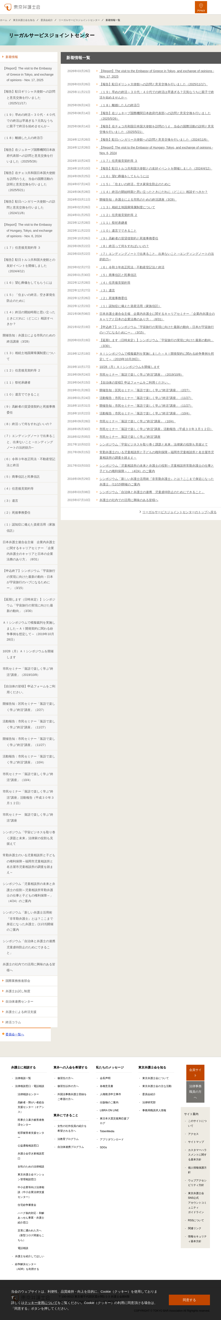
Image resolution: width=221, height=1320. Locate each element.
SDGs (103, 1147)
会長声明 (105, 1078)
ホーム (3, 20)
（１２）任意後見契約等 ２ (22, 370)
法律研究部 (149, 1102)
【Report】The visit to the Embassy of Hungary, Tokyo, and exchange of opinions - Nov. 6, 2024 (27, 230)
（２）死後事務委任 (16, 512)
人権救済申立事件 (110, 1094)
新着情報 (12, 57)
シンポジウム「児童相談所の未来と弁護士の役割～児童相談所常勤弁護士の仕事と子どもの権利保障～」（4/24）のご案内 (29, 892)
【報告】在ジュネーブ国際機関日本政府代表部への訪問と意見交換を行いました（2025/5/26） (29, 155)
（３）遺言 (10, 500)
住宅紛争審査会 (27, 1204)
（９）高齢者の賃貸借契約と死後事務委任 (29, 409)
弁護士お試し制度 (18, 991)
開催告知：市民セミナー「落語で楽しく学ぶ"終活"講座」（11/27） (29, 741)
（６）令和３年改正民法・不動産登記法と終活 (29, 462)
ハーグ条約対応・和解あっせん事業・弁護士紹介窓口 (31, 1218)
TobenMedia (107, 1131)
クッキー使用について (40, 1303)
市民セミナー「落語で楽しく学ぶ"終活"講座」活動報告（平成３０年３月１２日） (28, 797)
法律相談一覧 (23, 1078)
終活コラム (13, 1022)
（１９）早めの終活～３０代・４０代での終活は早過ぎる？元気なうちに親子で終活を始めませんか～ (29, 120)
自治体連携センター (19, 1001)
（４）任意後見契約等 (18, 488)
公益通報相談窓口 (28, 1145)
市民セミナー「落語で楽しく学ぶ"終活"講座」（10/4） (28, 777)
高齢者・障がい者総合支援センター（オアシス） (31, 1107)
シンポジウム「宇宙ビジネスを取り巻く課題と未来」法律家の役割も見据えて (29, 838)
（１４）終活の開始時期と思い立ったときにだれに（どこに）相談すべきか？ (29, 318)
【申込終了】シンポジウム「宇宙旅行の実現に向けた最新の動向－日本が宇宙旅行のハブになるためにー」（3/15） (29, 579)
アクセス (193, 1126)
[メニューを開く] (214, 7)
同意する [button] (189, 1300)
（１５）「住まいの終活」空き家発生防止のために (29, 297)
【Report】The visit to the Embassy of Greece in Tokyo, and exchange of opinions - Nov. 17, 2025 (28, 74)
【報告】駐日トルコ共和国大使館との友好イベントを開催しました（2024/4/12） (29, 265)
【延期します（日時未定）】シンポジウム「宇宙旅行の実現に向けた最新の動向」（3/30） (29, 605)
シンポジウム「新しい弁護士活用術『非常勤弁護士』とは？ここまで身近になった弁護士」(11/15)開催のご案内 (28, 921)
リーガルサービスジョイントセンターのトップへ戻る (179, 512)
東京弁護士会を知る (24, 20)
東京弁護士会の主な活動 (156, 1086)
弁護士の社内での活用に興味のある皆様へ (29, 967)
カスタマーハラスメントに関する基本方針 (197, 1147)
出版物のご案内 (109, 1102)
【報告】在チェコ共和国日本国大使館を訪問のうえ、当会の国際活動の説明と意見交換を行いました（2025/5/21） (29, 181)
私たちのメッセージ (110, 1067)
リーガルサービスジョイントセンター (79, 20)
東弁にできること (65, 1115)
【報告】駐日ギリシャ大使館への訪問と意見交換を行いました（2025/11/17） (29, 97)
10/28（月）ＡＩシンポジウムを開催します (28, 654)
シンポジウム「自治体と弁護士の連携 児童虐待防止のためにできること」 (30, 947)
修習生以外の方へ (68, 1086)
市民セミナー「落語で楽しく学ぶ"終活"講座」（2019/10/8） (28, 671)
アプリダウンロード (112, 1139)
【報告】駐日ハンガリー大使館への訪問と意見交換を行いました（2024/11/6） (29, 207)
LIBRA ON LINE (109, 1110)
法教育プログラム (68, 1139)
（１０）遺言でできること (21, 394)
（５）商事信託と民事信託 (21, 476)
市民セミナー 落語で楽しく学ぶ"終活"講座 (28, 817)
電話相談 (23, 1248)
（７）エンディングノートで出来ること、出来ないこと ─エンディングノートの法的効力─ (29, 441)
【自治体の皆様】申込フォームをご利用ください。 (29, 689)
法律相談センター (28, 1094)
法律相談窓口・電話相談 (29, 1086)
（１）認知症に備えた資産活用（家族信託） (29, 527)
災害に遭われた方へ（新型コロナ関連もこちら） (31, 1235)
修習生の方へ (65, 1078)
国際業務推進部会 (18, 981)
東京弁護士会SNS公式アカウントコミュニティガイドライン (197, 1195)
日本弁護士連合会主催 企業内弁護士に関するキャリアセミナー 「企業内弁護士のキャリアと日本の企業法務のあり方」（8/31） (29, 550)
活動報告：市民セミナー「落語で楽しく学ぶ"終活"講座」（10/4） (29, 759)
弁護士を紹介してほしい (29, 1256)
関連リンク (194, 1220)
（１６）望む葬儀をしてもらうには (27, 282)
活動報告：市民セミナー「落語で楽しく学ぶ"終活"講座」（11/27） (29, 724)
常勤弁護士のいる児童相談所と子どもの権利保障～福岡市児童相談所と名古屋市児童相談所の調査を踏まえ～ (29, 863)
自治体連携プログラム (70, 1146)
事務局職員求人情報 (154, 1110)
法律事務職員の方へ (195, 1086)
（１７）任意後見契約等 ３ (22, 247)
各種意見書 (106, 1086)
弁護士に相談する (23, 1067)
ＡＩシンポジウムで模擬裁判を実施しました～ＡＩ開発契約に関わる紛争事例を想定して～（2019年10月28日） (29, 631)
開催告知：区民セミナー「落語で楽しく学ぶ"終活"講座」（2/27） (29, 706)
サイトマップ (196, 1133)
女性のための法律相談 (31, 1166)
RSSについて (196, 1212)
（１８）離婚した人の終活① (23, 138)
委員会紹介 (47, 20)
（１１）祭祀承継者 (16, 382)
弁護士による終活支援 (21, 1012)
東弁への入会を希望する (70, 1067)
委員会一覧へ (15, 1034)
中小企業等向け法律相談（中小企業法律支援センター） (31, 1192)
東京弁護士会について (155, 1078)
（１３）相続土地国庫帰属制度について (29, 356)
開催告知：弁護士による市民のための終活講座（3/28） (29, 338)
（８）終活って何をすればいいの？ (27, 424)
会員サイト (195, 1070)
